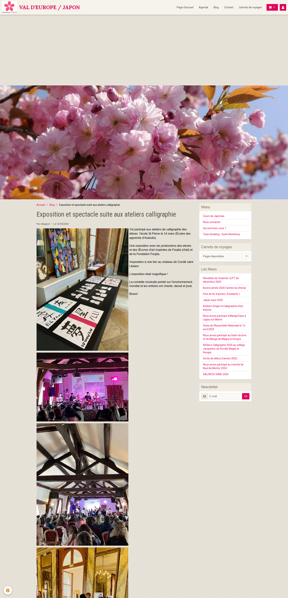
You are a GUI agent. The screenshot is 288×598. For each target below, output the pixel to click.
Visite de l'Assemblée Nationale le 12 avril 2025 (224, 327)
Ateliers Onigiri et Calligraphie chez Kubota (223, 308)
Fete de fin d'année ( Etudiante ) (221, 293)
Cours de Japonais (213, 216)
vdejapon (45, 223)
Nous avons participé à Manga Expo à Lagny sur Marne (224, 317)
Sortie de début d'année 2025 (220, 358)
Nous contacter (212, 222)
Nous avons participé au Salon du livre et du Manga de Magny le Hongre (224, 337)
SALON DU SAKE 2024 (215, 374)
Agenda (203, 7)
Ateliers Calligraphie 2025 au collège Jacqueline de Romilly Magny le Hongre (224, 349)
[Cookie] (8, 590)
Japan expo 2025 (213, 300)
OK (245, 396)
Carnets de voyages (250, 7)
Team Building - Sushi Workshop (221, 234)
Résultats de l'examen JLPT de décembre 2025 (221, 280)
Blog (216, 7)
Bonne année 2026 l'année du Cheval (224, 287)
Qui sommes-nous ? (214, 228)
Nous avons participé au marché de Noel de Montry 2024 (223, 366)
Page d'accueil (185, 7)
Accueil (41, 204)
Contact (228, 7)
